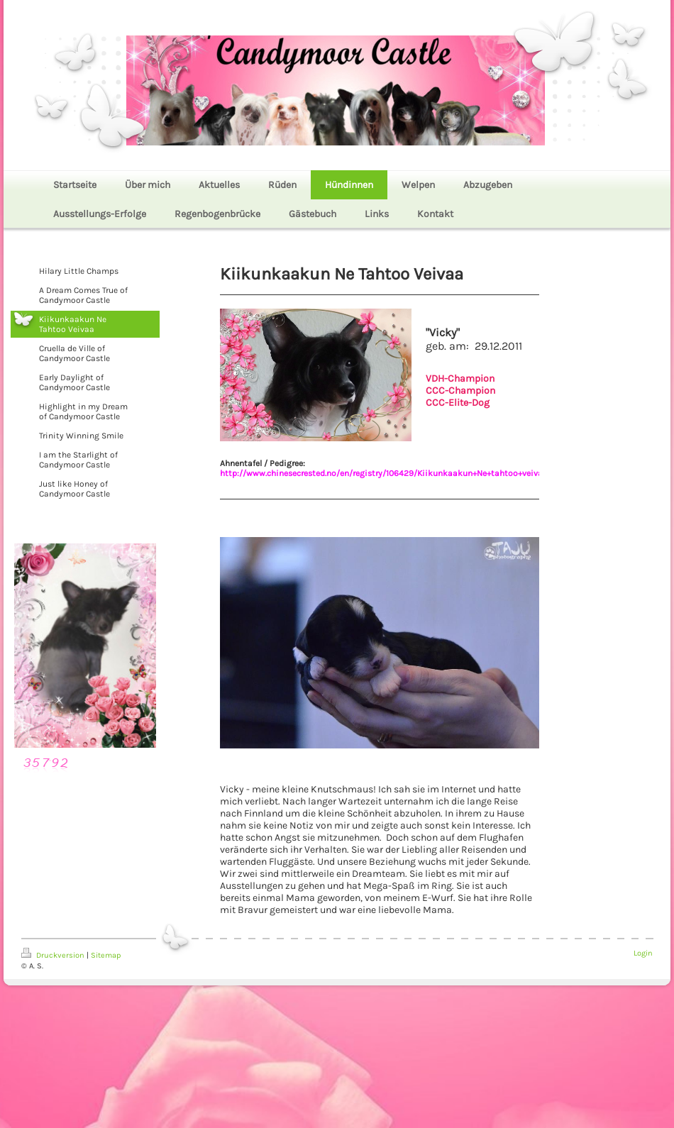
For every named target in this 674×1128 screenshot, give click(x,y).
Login (643, 953)
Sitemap (106, 955)
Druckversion (54, 955)
